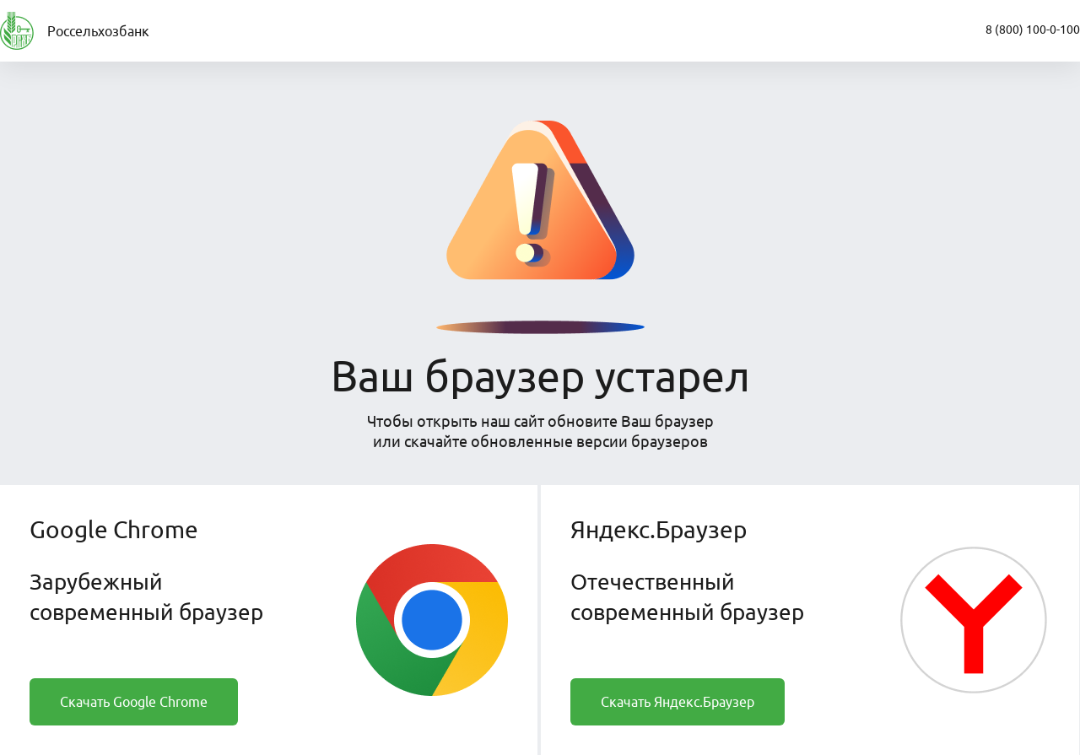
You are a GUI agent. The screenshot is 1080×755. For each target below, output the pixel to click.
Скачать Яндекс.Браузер (677, 701)
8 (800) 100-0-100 (1033, 29)
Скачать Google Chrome (134, 701)
